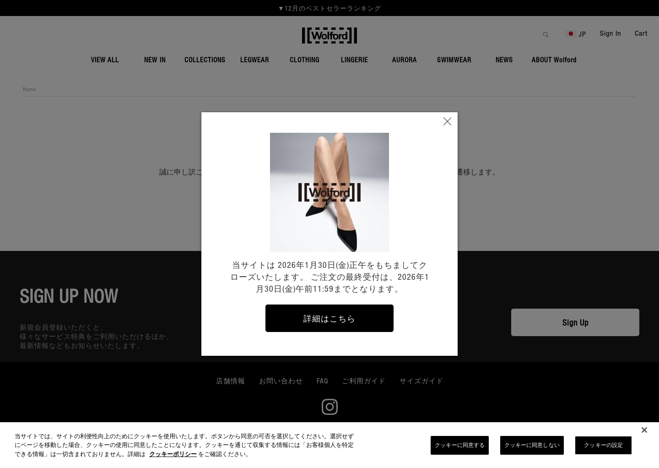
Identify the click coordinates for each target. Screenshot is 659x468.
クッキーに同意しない (532, 448)
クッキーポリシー (173, 457)
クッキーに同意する (460, 448)
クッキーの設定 (603, 448)
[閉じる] (644, 434)
